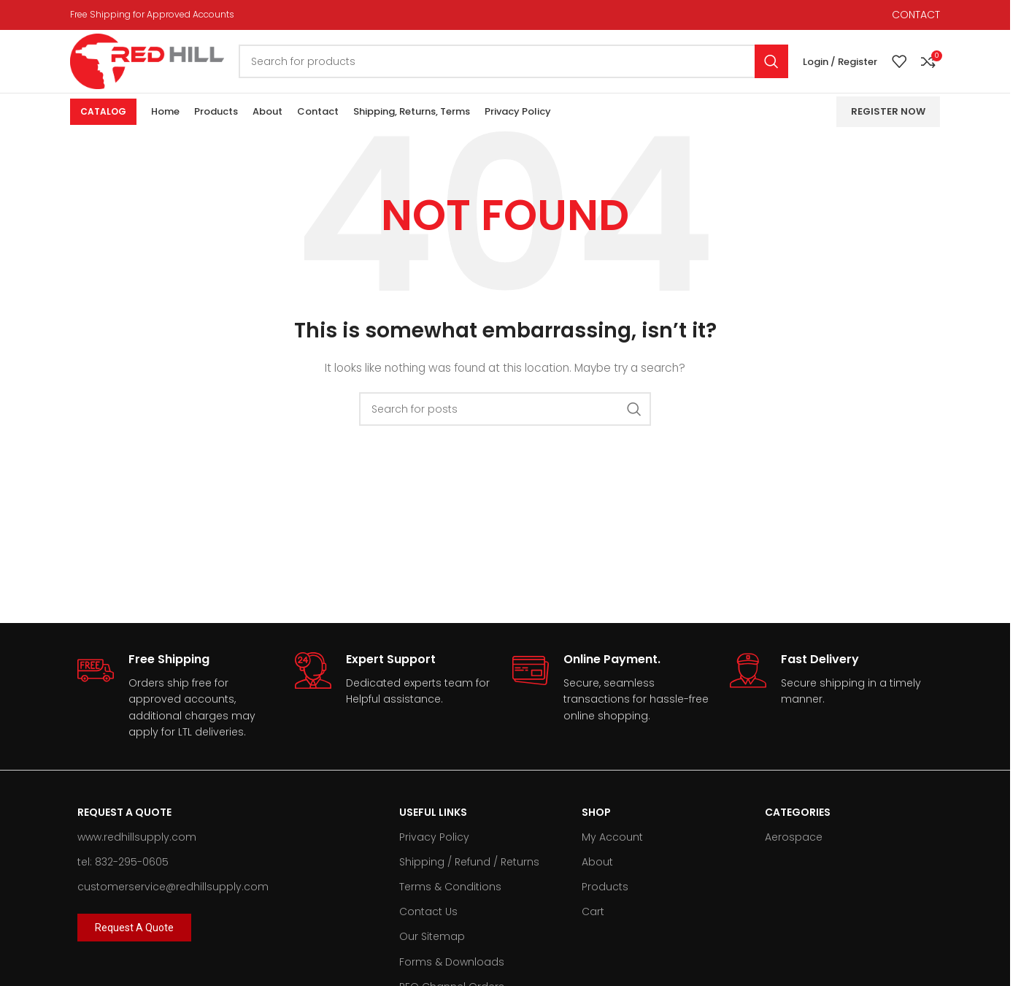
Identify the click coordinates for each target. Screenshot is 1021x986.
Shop (596, 825)
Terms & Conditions (450, 900)
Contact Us (428, 925)
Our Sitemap (432, 950)
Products (605, 900)
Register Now (888, 125)
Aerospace (793, 851)
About (597, 875)
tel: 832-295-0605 (123, 875)
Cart (593, 925)
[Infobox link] (178, 710)
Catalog (103, 125)
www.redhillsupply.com (136, 851)
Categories (798, 825)
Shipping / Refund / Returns (469, 875)
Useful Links (433, 825)
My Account (612, 851)
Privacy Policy (434, 851)
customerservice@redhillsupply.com (173, 900)
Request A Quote (124, 825)
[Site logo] (161, 68)
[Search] (527, 68)
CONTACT (916, 15)
